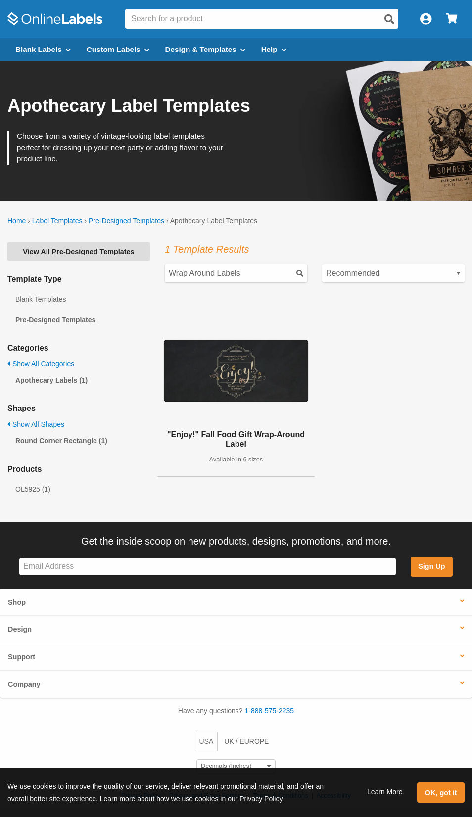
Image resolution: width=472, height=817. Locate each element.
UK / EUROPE (246, 741)
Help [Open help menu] (273, 49)
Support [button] (21, 657)
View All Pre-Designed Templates (78, 251)
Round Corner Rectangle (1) (61, 441)
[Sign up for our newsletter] (207, 567)
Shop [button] (17, 602)
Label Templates (57, 221)
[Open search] (389, 19)
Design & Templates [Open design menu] (205, 49)
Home (16, 221)
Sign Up (431, 566)
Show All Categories (40, 364)
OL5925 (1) (32, 489)
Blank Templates (40, 299)
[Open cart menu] (451, 19)
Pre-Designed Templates (126, 221)
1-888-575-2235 (269, 711)
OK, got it (441, 793)
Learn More (385, 792)
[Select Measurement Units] (236, 766)
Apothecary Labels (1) (51, 380)
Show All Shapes (35, 424)
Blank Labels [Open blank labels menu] (43, 49)
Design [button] (20, 629)
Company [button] (24, 684)
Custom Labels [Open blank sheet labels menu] (118, 49)
